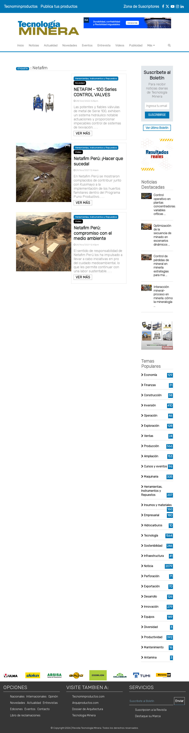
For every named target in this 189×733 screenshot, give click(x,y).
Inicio (20, 45)
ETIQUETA (23, 68)
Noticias (34, 45)
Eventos (87, 45)
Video (78, 152)
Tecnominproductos (20, 6)
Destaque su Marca (148, 716)
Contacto (43, 709)
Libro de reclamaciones (25, 715)
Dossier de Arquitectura (87, 709)
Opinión (53, 696)
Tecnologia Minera (84, 715)
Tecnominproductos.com (88, 696)
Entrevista (103, 45)
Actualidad (50, 45)
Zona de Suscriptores (141, 6)
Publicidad (135, 45)
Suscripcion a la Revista (150, 710)
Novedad (80, 83)
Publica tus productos (59, 6)
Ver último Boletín (157, 128)
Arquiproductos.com (85, 703)
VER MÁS (83, 133)
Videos (119, 45)
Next (176, 675)
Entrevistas (50, 703)
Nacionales (17, 696)
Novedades (69, 45)
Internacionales (36, 696)
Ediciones (16, 709)
